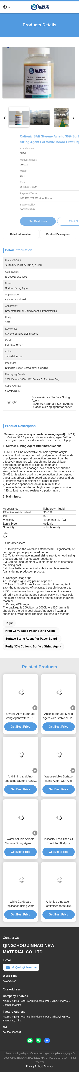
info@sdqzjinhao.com (21, 967)
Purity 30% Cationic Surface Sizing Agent (33, 646)
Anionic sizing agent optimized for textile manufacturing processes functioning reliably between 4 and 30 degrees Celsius (59, 904)
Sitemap (48, 1066)
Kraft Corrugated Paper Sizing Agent (30, 630)
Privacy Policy (34, 1066)
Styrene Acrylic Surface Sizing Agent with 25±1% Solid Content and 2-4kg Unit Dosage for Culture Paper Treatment (20, 716)
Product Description (58, 234)
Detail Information (20, 234)
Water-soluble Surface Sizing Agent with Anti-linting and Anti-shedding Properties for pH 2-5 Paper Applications (58, 779)
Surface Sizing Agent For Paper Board (31, 638)
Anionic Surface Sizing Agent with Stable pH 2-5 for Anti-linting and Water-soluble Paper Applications (58, 716)
